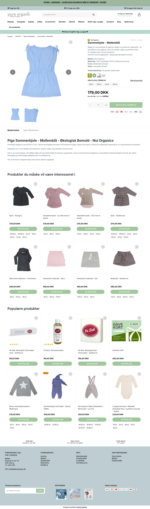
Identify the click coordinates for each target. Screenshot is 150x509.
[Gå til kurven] (139, 14)
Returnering (45, 463)
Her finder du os (81, 463)
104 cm (12, 237)
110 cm (19, 237)
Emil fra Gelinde (82, 507)
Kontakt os (44, 465)
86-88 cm (21, 234)
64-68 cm (47, 424)
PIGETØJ (18, 36)
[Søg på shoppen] (94, 15)
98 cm (34, 234)
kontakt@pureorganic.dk (17, 469)
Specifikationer (31, 130)
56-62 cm (82, 424)
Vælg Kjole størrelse (126, 105)
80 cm (115, 428)
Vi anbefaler (80, 460)
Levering (44, 456)
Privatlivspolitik (81, 458)
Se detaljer (23, 229)
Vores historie (116, 456)
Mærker (81, 22)
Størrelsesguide (136, 80)
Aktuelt (72, 22)
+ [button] (106, 105)
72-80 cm (55, 424)
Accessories (50, 22)
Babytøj (11, 22)
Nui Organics (95, 40)
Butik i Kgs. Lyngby (95, 22)
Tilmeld (40, 490)
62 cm (121, 424)
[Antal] (98, 105)
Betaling (43, 458)
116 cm (25, 237)
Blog (119, 22)
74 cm (132, 424)
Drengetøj (21, 22)
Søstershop (128, 22)
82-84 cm (13, 234)
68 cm (127, 424)
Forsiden (10, 36)
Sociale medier (117, 460)
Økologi (114, 458)
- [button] (90, 105)
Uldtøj (39, 22)
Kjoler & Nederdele (29, 36)
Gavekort (110, 22)
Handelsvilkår (45, 460)
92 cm (28, 234)
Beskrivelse (13, 130)
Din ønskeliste (14, 27)
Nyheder (62, 22)
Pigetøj (31, 22)
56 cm (115, 424)
